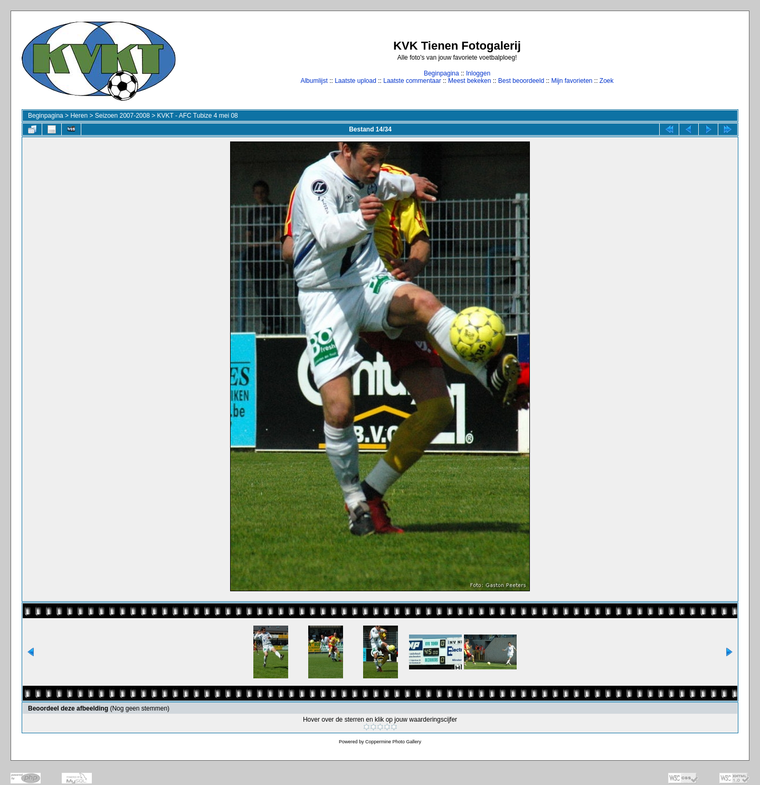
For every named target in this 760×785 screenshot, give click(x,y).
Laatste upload (355, 80)
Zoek (607, 80)
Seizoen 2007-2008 (122, 115)
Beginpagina (441, 73)
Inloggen (478, 73)
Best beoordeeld (521, 80)
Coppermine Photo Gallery (393, 741)
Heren (79, 115)
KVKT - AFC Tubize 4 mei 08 (197, 115)
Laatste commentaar (412, 80)
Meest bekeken (469, 80)
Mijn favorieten (571, 80)
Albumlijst (313, 80)
